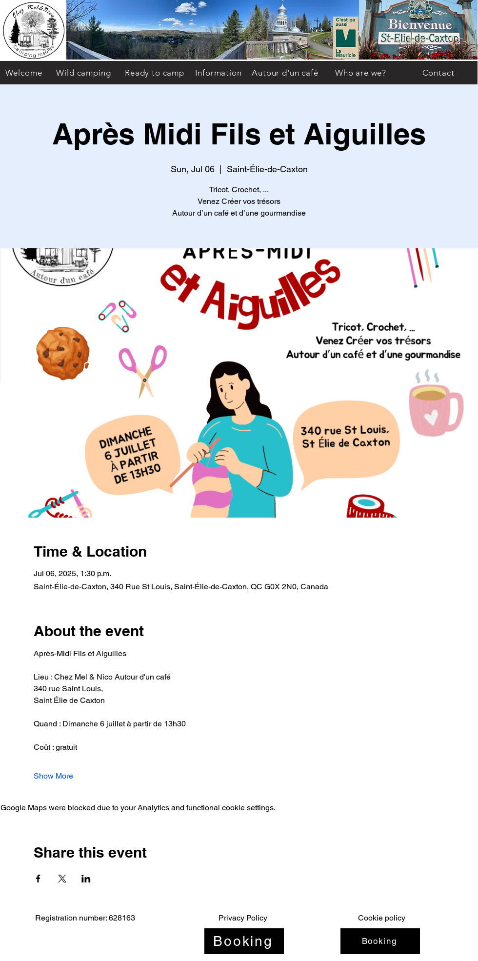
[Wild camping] (83, 72)
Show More (53, 776)
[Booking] (244, 941)
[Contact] (438, 72)
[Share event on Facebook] (38, 878)
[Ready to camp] (154, 72)
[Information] (218, 72)
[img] (33, 59)
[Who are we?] (360, 72)
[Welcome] (23, 72)
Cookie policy (381, 917)
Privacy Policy (243, 917)
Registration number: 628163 (85, 917)
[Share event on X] (62, 878)
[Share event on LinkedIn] (86, 878)
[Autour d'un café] (285, 72)
